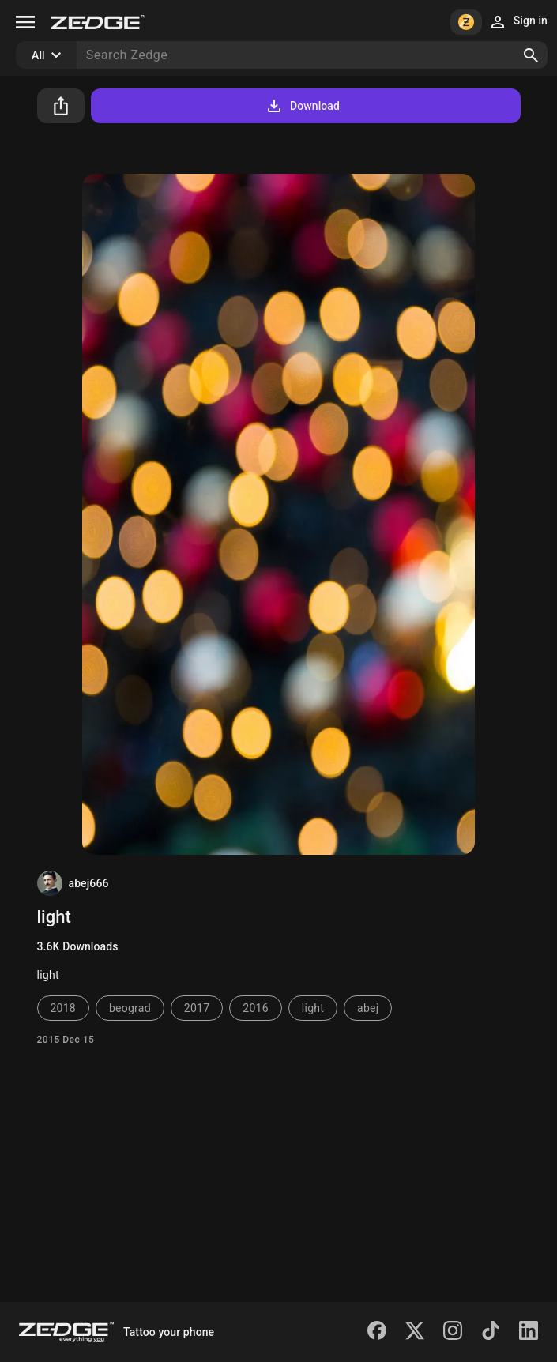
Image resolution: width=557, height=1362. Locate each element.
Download (302, 105)
